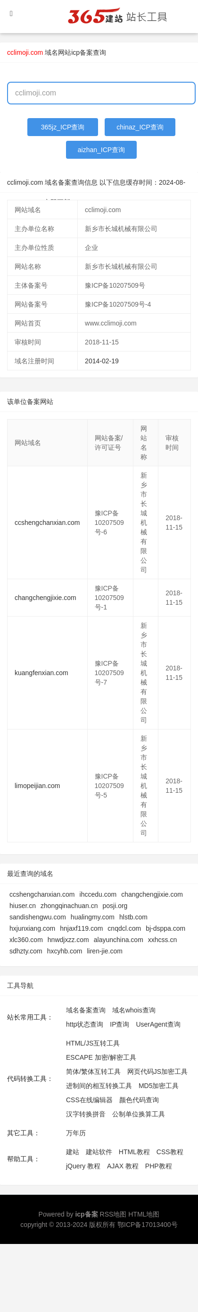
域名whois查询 (134, 1010)
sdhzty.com (25, 951)
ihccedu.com (98, 894)
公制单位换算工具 (138, 1114)
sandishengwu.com (37, 917)
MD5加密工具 (159, 1085)
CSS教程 (170, 1152)
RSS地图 (113, 1214)
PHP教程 (158, 1166)
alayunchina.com (118, 939)
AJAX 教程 (123, 1166)
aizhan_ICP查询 (101, 150)
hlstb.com (133, 917)
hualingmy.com (93, 917)
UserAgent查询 (158, 1024)
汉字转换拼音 (86, 1114)
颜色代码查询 (139, 1100)
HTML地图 (143, 1214)
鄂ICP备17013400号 (147, 1224)
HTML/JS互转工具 (93, 1043)
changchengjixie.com (45, 597)
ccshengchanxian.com (47, 522)
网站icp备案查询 (82, 52)
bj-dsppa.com (165, 928)
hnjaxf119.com (81, 928)
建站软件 (99, 1152)
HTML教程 (134, 1152)
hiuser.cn (22, 905)
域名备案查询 (86, 1010)
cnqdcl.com (124, 928)
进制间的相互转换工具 (99, 1085)
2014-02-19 (102, 361)
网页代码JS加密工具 (157, 1071)
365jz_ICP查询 (63, 127)
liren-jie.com (104, 951)
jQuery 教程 (83, 1166)
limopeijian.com (37, 785)
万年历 (76, 1133)
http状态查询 (84, 1024)
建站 (72, 1152)
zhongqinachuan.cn (69, 905)
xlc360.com (26, 939)
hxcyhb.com (64, 951)
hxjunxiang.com (32, 928)
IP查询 (119, 1024)
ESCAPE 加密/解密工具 (101, 1057)
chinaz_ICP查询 (140, 127)
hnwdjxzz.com (68, 939)
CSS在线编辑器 (89, 1100)
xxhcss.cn (162, 939)
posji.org (114, 905)
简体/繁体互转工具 (93, 1071)
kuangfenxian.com (41, 673)
